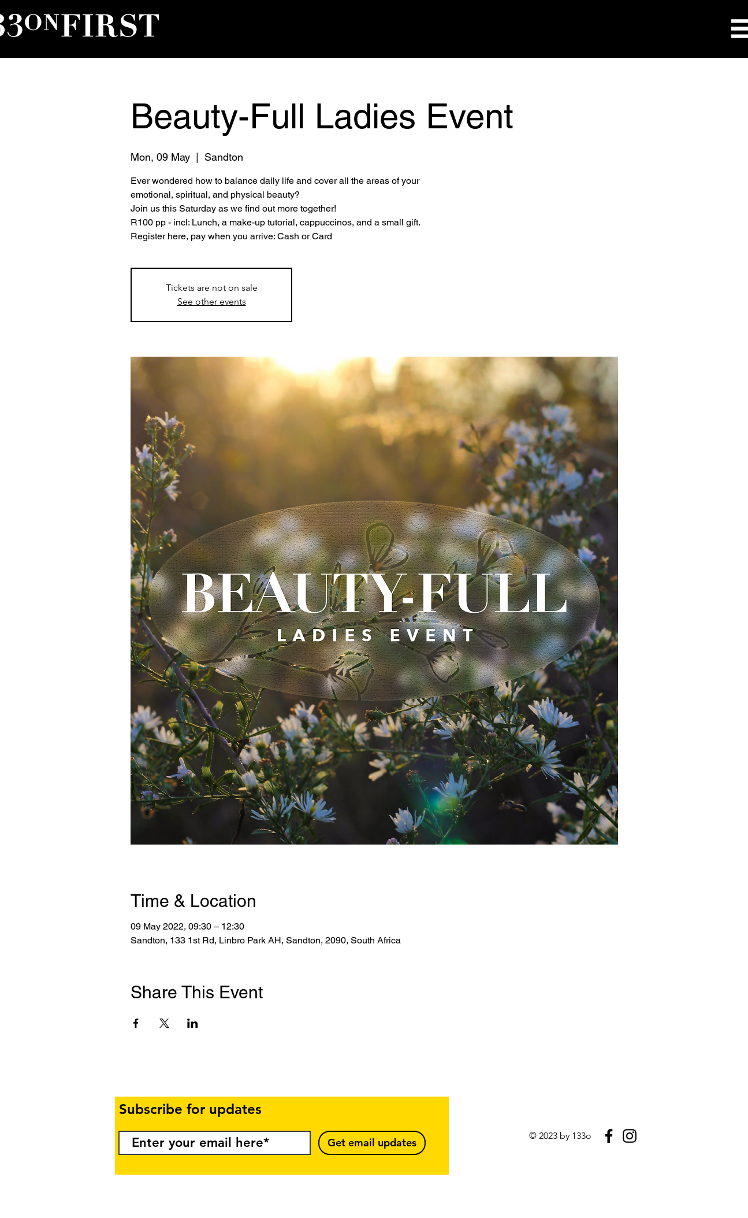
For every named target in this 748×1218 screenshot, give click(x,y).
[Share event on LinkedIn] (192, 1023)
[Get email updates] (372, 1143)
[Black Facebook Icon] (609, 1136)
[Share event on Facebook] (136, 1023)
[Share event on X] (164, 1023)
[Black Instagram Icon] (629, 1136)
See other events (211, 301)
